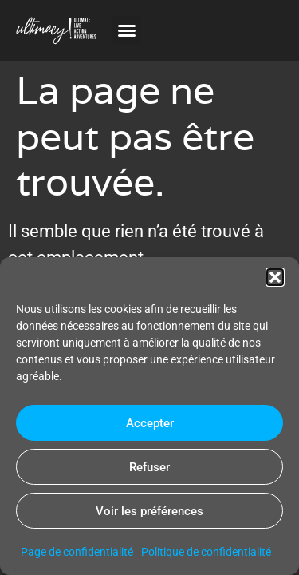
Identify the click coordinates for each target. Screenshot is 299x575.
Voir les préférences (149, 511)
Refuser (149, 467)
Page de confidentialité (77, 551)
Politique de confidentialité (206, 551)
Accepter (150, 423)
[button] (275, 277)
